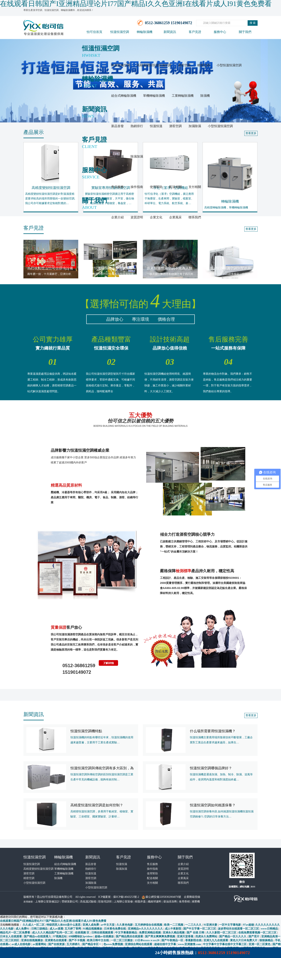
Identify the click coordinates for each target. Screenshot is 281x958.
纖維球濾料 (154, 901)
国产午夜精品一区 (172, 940)
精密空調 (203, 65)
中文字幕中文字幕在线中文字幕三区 (225, 944)
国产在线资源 (56, 944)
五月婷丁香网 (73, 928)
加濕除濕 (195, 126)
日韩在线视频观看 (102, 932)
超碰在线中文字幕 (165, 944)
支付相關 (195, 187)
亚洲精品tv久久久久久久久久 (146, 928)
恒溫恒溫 (156, 126)
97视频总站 (60, 936)
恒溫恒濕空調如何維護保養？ (213, 805)
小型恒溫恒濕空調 (229, 65)
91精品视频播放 (93, 928)
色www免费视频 (113, 944)
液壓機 (196, 901)
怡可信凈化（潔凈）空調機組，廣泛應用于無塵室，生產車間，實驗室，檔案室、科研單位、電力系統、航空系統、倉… (169, 198)
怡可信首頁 (94, 32)
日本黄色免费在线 (115, 928)
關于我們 (245, 32)
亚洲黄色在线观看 (56, 940)
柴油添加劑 (170, 901)
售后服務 (117, 187)
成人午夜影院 (173, 928)
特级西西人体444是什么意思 (63, 924)
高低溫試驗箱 (88, 901)
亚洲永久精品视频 (174, 932)
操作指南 (137, 187)
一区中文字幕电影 (230, 924)
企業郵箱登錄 (192, 896)
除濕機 (205, 95)
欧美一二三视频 (174, 924)
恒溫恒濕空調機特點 (86, 731)
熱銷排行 (137, 126)
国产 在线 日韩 (196, 932)
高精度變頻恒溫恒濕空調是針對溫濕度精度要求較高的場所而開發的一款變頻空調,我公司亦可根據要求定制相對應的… (50, 198)
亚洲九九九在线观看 (216, 940)
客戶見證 (195, 32)
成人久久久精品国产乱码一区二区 (53, 932)
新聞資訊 (170, 32)
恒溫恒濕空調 (119, 32)
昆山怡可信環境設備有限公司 (54, 896)
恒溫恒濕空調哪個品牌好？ (211, 768)
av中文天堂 (108, 924)
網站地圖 (244, 886)
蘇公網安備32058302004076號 (163, 896)
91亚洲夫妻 (211, 924)
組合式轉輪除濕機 (123, 95)
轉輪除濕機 (144, 32)
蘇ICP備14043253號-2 (126, 896)
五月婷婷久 (74, 944)
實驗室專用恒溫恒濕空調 (110, 188)
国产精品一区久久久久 (233, 936)
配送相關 (175, 187)
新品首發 (117, 126)
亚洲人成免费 (91, 924)
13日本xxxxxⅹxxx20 (147, 940)
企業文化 (156, 217)
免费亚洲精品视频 (150, 932)
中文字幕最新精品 (126, 932)
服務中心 (220, 32)
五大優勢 (140, 420)
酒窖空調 (184, 65)
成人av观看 (56, 928)
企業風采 (175, 217)
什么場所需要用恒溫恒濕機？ (213, 731)
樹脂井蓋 (140, 901)
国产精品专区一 (92, 944)
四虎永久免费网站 (206, 936)
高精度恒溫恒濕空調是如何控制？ (96, 805)
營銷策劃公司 (70, 901)
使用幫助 (156, 187)
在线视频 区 (82, 932)
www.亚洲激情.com (190, 944)
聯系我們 (195, 217)
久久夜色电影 (125, 924)
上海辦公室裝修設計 (47, 901)
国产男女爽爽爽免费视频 (160, 936)
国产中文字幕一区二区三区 (200, 928)
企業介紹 (117, 217)
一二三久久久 (193, 924)
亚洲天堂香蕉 (185, 936)
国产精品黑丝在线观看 (130, 936)
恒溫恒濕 (117, 156)
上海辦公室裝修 (123, 901)
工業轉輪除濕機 (183, 95)
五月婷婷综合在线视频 (149, 924)
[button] (21, 479)
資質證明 (137, 217)
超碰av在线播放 (105, 936)
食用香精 (184, 901)
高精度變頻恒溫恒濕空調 (154, 65)
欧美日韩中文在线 (98, 940)
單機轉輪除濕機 (154, 95)
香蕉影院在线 (193, 940)
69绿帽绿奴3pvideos (81, 936)
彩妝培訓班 (105, 901)
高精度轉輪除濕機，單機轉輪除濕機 (226, 207)
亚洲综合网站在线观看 (139, 944)
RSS (253, 886)
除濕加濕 (137, 156)
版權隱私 (233, 886)
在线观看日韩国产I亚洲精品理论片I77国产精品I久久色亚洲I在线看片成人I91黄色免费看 (53, 920)
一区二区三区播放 (122, 940)
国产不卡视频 (77, 940)
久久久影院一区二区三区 (221, 932)
